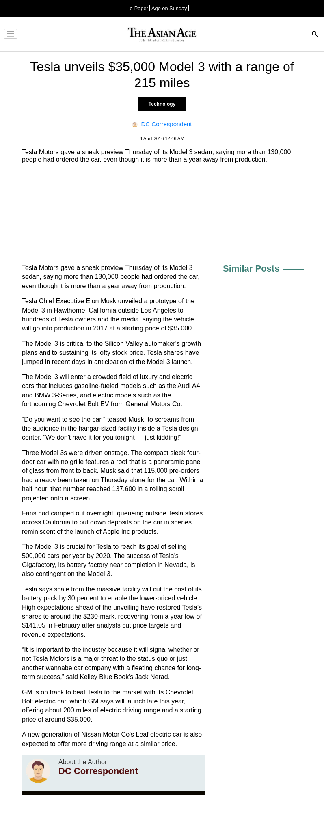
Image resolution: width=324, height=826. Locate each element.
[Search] (315, 34)
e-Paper (139, 8)
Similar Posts (251, 268)
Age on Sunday (169, 8)
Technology (162, 104)
